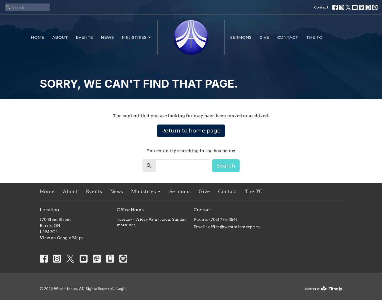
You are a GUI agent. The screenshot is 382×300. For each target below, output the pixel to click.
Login (121, 289)
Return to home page (191, 130)
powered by (323, 288)
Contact (321, 7)
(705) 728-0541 (223, 219)
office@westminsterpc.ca (234, 227)
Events (84, 37)
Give (264, 37)
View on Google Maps (61, 237)
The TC (314, 37)
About (60, 37)
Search (225, 165)
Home (37, 37)
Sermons (240, 37)
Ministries (137, 37)
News (107, 37)
